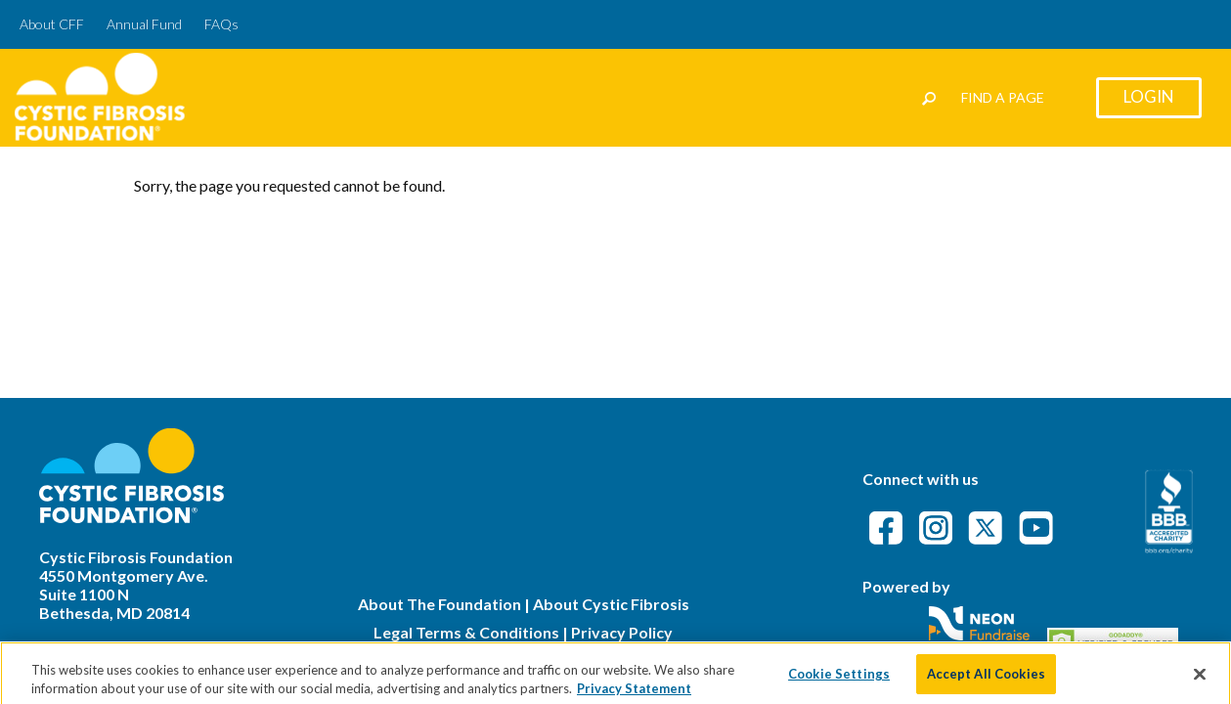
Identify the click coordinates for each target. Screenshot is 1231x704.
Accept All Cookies (986, 679)
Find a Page (1002, 97)
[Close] (1199, 680)
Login (1148, 96)
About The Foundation (439, 603)
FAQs (221, 24)
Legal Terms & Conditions (466, 632)
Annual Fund (144, 24)
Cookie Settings (839, 679)
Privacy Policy (622, 632)
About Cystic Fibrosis (611, 603)
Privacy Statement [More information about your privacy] (634, 695)
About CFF (52, 24)
